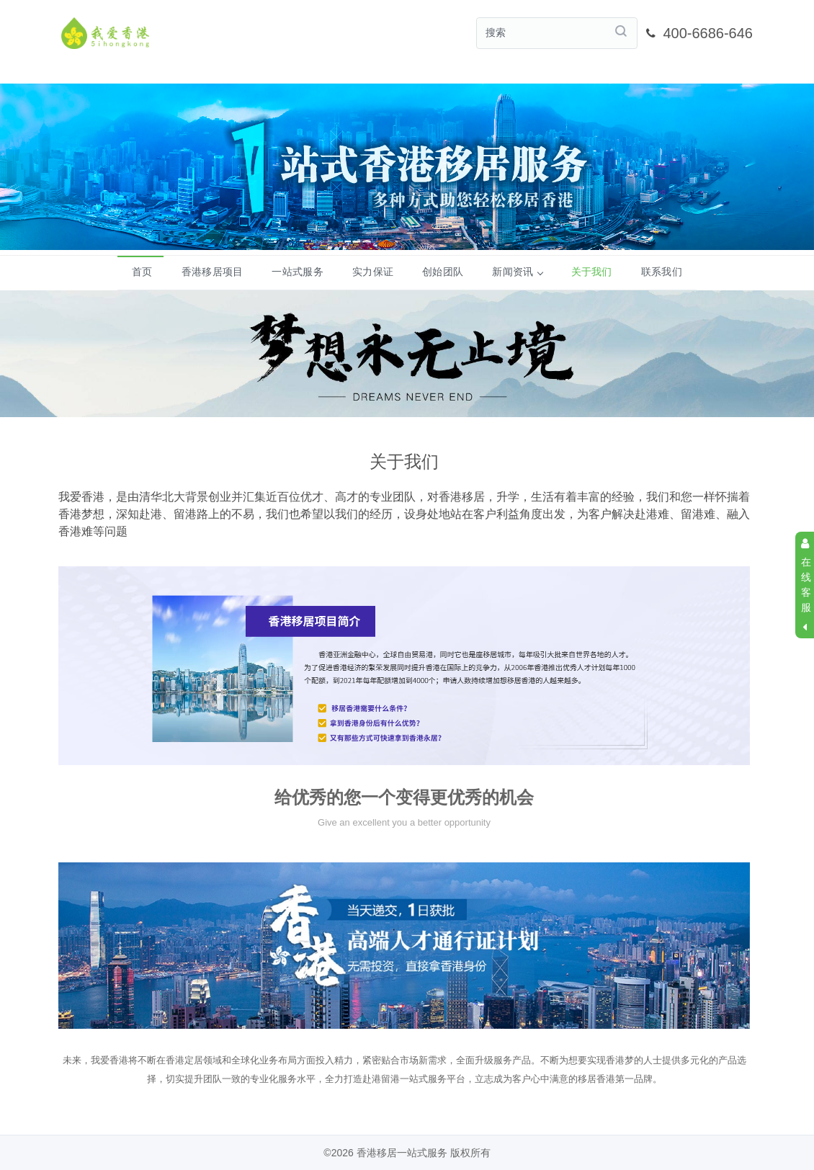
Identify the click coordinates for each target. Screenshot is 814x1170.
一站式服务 (297, 271)
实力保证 (372, 271)
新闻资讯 (517, 271)
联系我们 (661, 271)
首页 (142, 271)
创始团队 (442, 271)
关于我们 (591, 271)
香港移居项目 (212, 271)
